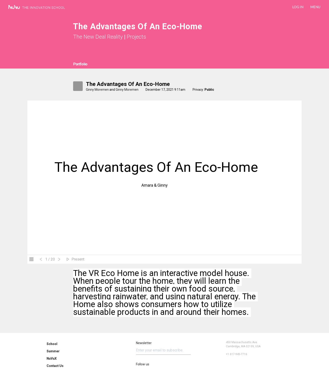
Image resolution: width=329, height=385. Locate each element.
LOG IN (297, 7)
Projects (136, 37)
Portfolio (80, 64)
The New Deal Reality (98, 37)
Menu (315, 7)
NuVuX (52, 358)
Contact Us (55, 366)
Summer (53, 351)
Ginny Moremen (97, 89)
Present (78, 259)
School (52, 344)
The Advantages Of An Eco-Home (128, 84)
